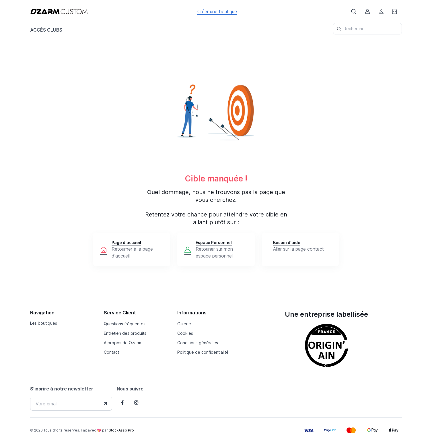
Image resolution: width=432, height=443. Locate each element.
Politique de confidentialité (203, 352)
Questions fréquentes (124, 323)
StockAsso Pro (121, 430)
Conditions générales (197, 342)
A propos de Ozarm (122, 342)
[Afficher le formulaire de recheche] (354, 11)
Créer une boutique (217, 11)
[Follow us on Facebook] (122, 402)
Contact (111, 352)
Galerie (184, 323)
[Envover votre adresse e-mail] (105, 403)
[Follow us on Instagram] (136, 402)
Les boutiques (43, 323)
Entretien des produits (125, 333)
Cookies (185, 333)
